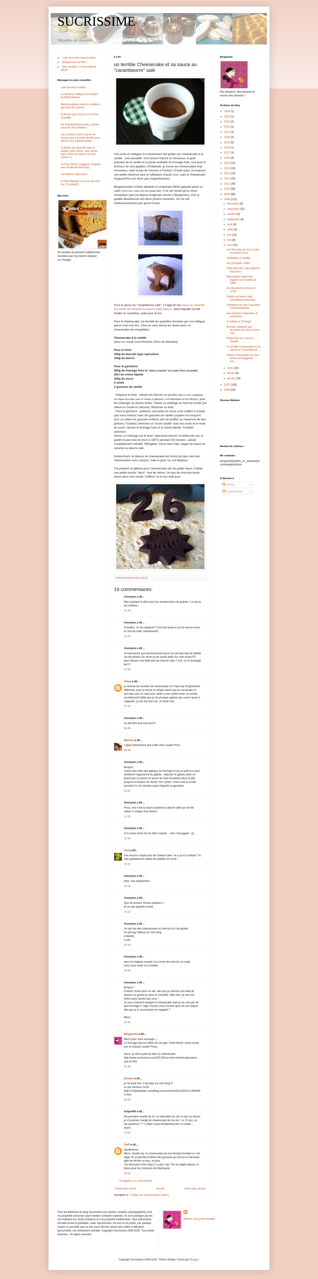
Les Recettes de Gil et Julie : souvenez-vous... (243, 251)
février (231, 373)
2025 (227, 116)
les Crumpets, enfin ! (239, 263)
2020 (227, 137)
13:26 (127, 838)
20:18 (127, 944)
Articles (228, 484)
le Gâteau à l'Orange (239, 321)
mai (229, 239)
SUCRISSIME (96, 21)
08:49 (127, 728)
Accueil (160, 1188)
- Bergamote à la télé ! (74, 62)
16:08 (127, 970)
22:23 (127, 610)
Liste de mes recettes (73, 87)
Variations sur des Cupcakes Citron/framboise (243, 306)
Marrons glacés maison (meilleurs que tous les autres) (80, 106)
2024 (227, 121)
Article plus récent (125, 1188)
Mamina (129, 740)
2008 (227, 199)
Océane (128, 1078)
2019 (227, 142)
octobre (232, 214)
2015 (227, 162)
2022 (227, 126)
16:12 (127, 911)
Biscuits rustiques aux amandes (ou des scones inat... (243, 330)
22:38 (127, 1066)
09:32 (127, 790)
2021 (227, 132)
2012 (227, 178)
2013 (227, 173)
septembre (233, 219)
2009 (227, 194)
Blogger (194, 1259)
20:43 (127, 1022)
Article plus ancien (195, 1188)
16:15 (127, 864)
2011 (227, 183)
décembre (233, 203)
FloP (127, 1144)
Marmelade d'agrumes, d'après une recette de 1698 (241, 280)
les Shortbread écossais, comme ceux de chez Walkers (80, 126)
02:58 (127, 886)
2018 (227, 147)
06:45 (127, 1099)
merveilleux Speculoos (74, 174)
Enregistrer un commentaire (135, 1180)
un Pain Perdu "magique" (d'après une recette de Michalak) (80, 166)
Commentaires (232, 491)
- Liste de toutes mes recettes (78, 57)
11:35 (127, 816)
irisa (126, 850)
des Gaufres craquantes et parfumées (242, 315)
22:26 (127, 636)
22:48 (127, 669)
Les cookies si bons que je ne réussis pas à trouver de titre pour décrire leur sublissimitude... (80, 137)
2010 (227, 188)
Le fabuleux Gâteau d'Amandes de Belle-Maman (79, 96)
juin (229, 234)
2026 (227, 111)
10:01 (127, 1132)
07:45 (127, 706)
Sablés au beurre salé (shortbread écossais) (241, 298)
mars (230, 367)
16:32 (127, 1173)
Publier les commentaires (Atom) (150, 1195)
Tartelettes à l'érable (238, 258)
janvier (231, 378)
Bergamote (131, 1034)
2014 (227, 168)
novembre (233, 208)
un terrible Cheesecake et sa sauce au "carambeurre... (243, 348)
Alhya (127, 681)
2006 (227, 389)
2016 (227, 157)
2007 (227, 384)
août (230, 224)
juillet (230, 229)
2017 (227, 152)
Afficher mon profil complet (199, 1218)
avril (230, 245)
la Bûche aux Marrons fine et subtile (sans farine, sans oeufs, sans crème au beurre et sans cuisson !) (79, 152)
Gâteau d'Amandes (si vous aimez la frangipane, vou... (243, 358)
